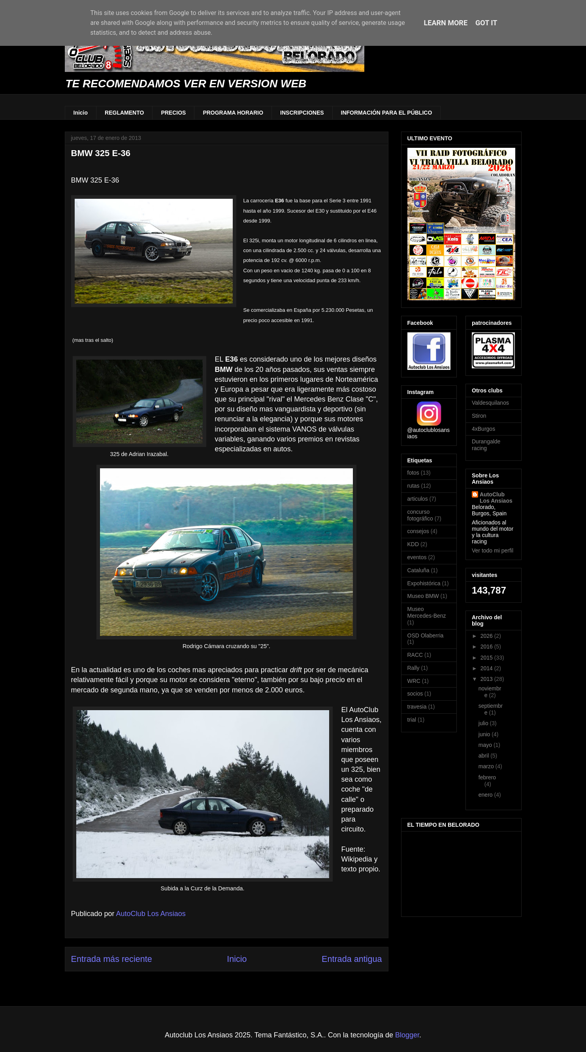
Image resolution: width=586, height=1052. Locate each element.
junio (485, 734)
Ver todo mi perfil (492, 550)
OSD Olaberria (425, 635)
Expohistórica (424, 583)
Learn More (446, 23)
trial (411, 719)
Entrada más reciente (111, 959)
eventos (417, 557)
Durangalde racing (486, 444)
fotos (413, 472)
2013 (487, 679)
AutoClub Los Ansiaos (496, 497)
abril (484, 755)
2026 (487, 636)
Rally (413, 668)
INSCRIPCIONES (302, 112)
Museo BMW (423, 596)
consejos (418, 531)
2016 (487, 646)
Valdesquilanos (490, 403)
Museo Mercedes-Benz (426, 612)
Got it (486, 23)
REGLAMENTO (124, 112)
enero (486, 795)
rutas (413, 486)
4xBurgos (483, 429)
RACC (415, 655)
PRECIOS (173, 112)
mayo (486, 745)
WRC (413, 681)
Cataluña (418, 570)
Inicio (80, 112)
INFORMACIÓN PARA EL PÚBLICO (386, 112)
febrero (487, 777)
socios (415, 693)
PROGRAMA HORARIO (233, 112)
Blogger (407, 1035)
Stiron (479, 416)
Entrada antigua (352, 959)
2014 (487, 668)
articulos (417, 499)
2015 (487, 657)
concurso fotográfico (420, 515)
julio (484, 723)
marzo (487, 766)
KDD (413, 544)
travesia (417, 706)
